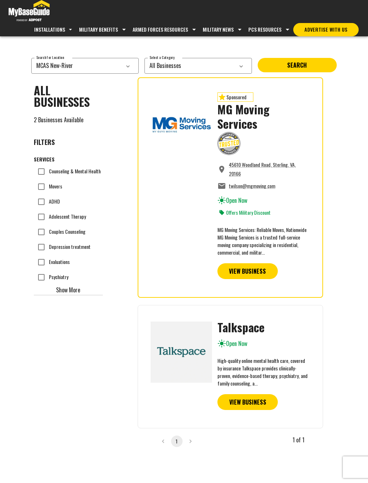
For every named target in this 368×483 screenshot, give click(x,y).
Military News (218, 29)
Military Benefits (98, 29)
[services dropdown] (128, 66)
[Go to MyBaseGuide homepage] (29, 11)
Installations (54, 29)
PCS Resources (264, 29)
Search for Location (50, 57)
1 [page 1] (177, 441)
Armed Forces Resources (160, 29)
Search (297, 65)
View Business (247, 271)
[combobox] (77, 66)
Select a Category (162, 57)
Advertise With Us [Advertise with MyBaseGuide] (326, 29)
